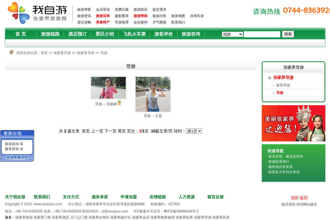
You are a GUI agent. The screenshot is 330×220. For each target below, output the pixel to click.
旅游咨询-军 (14, 144)
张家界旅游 (24, 217)
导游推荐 (122, 22)
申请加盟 (129, 197)
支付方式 (71, 197)
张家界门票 (42, 217)
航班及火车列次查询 (284, 172)
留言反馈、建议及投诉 (285, 156)
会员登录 (103, 10)
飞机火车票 (134, 34)
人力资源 (186, 197)
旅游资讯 (84, 16)
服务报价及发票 (280, 167)
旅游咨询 (191, 34)
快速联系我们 (278, 162)
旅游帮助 (141, 16)
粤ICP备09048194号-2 (181, 211)
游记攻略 (84, 22)
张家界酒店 (60, 217)
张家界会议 (141, 217)
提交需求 (159, 10)
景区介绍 (104, 34)
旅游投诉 (141, 10)
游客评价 (163, 34)
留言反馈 (215, 197)
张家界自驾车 (99, 217)
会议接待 (141, 22)
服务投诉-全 (14, 149)
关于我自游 (15, 197)
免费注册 (122, 10)
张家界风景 (221, 217)
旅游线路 (50, 34)
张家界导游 (62, 53)
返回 (304, 197)
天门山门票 (79, 217)
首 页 (20, 34)
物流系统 (288, 204)
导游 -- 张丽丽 (106, 104)
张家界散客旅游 (162, 217)
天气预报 (159, 22)
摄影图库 (122, 16)
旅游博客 (84, 10)
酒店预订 (77, 34)
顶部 (295, 197)
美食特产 (103, 22)
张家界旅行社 (120, 217)
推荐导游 (283, 85)
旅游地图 (178, 16)
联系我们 (178, 22)
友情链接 (158, 197)
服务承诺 (100, 197)
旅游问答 (159, 16)
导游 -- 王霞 (153, 116)
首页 (44, 53)
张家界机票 (184, 217)
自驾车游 (197, 16)
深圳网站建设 (306, 204)
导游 (103, 53)
